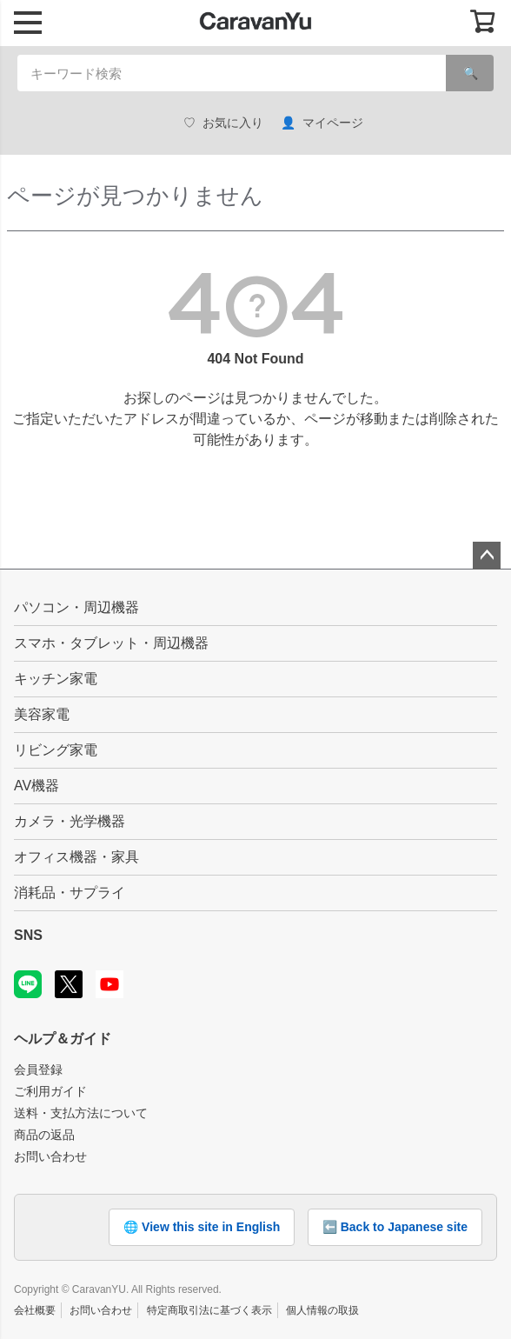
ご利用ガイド (50, 1091)
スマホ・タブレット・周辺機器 (111, 643)
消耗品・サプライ (69, 892)
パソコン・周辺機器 (76, 607)
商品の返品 (44, 1135)
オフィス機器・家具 (76, 856)
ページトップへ (487, 556)
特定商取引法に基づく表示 (209, 1310)
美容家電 (42, 714)
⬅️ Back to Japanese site (395, 1227)
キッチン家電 (55, 678)
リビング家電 (55, 750)
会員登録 (38, 1069)
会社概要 (35, 1310)
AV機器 (36, 785)
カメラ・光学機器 (69, 821)
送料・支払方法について (81, 1113)
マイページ (322, 123)
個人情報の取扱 (322, 1310)
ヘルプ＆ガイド (62, 1038)
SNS (28, 935)
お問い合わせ (50, 1156)
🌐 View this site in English (201, 1227)
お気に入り (223, 123)
